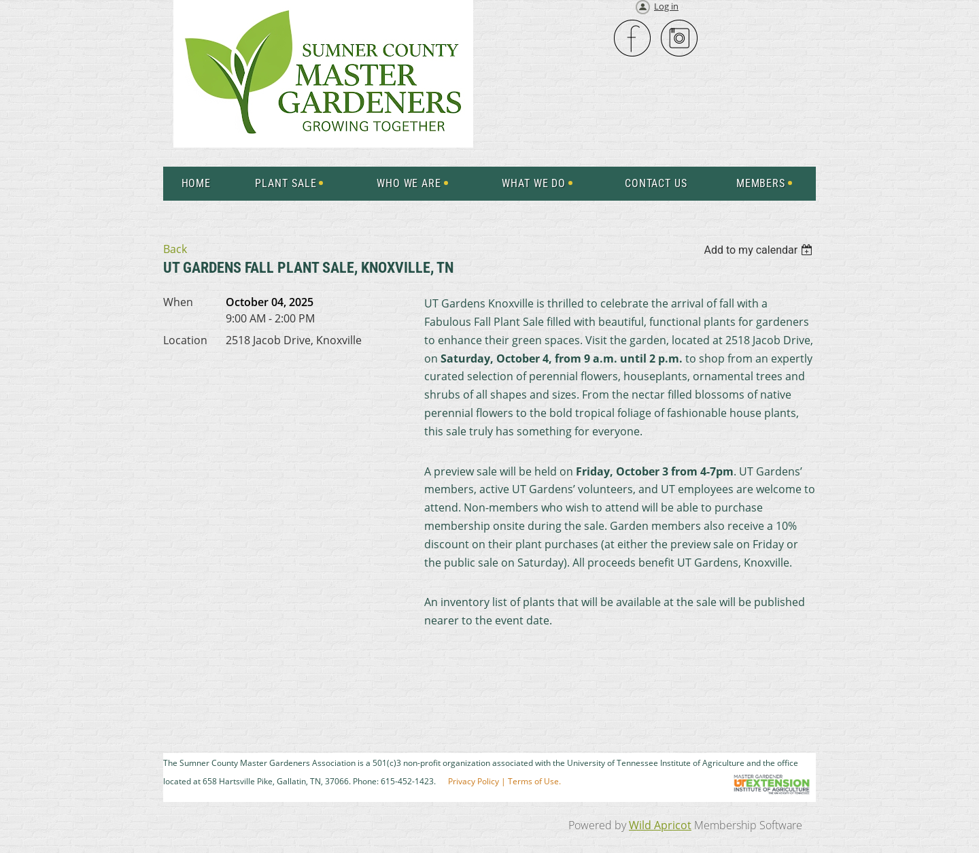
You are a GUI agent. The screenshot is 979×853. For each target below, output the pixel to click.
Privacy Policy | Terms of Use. (504, 781)
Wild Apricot (660, 825)
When (178, 302)
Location (185, 340)
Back (175, 248)
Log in (666, 6)
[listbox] (760, 249)
